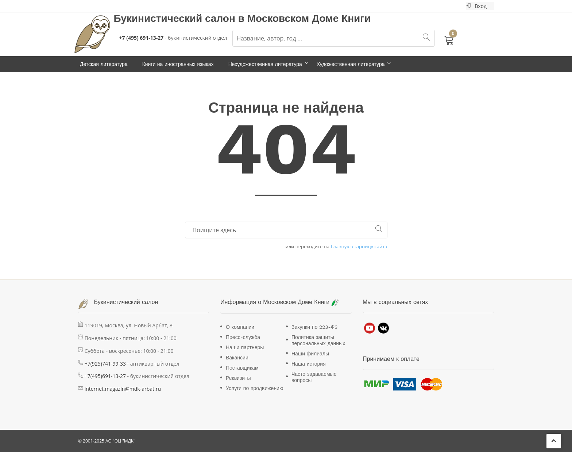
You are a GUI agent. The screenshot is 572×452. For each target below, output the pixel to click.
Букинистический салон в (180, 18)
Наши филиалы (310, 353)
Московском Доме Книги (309, 18)
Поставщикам (242, 368)
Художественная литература (351, 64)
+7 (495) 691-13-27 (141, 37)
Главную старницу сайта (359, 246)
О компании (240, 327)
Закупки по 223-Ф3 (314, 327)
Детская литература (104, 64)
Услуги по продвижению (254, 388)
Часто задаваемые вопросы (313, 377)
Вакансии (237, 358)
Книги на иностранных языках (178, 64)
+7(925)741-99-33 (105, 363)
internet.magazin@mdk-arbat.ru (123, 388)
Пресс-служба (243, 337)
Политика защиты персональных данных (318, 340)
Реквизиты (238, 378)
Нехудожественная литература (265, 64)
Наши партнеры (245, 347)
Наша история (308, 364)
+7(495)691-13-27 (105, 376)
